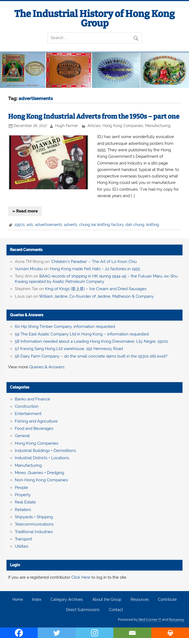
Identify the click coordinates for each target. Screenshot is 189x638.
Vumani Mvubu (29, 268)
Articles (94, 126)
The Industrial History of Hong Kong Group (94, 18)
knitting (152, 224)
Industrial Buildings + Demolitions (45, 450)
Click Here (80, 577)
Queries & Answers (26, 315)
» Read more (25, 211)
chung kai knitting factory (101, 224)
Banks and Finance (32, 399)
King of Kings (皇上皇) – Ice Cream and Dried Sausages (95, 288)
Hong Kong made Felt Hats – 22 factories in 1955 (95, 268)
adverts (70, 224)
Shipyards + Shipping (34, 516)
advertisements (48, 224)
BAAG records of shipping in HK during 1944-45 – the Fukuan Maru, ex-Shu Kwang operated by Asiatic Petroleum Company (96, 279)
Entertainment (28, 413)
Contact (116, 610)
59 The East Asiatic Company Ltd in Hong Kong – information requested (82, 334)
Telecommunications (34, 524)
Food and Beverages (34, 428)
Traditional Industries (34, 531)
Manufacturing (158, 126)
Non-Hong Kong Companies (41, 480)
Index (36, 600)
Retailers (23, 509)
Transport (23, 539)
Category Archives (67, 600)
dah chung (134, 224)
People (21, 487)
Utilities (21, 546)
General (22, 435)
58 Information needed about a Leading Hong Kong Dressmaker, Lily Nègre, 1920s (91, 341)
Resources (140, 600)
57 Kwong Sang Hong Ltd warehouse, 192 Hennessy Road (69, 348)
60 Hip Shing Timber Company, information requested (65, 326)
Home (17, 600)
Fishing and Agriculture (36, 421)
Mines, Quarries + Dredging (39, 472)
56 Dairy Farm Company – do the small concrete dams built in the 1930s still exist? (91, 356)
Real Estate (25, 502)
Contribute (167, 600)
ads (30, 224)
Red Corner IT (150, 620)
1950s (20, 224)
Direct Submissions (83, 610)
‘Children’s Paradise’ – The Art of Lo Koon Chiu (94, 261)
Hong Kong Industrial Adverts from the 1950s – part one (93, 116)
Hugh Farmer (66, 126)
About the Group (106, 600)
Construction (26, 406)
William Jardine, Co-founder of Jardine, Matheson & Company (96, 296)
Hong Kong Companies (123, 126)
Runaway (176, 620)
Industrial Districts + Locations (42, 457)
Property (23, 494)
